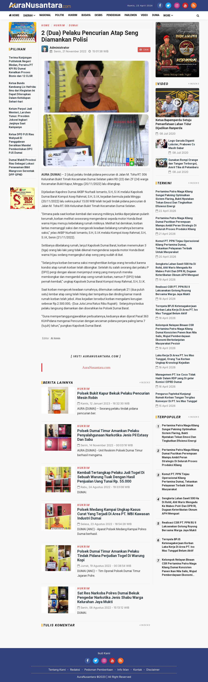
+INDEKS (144, 382)
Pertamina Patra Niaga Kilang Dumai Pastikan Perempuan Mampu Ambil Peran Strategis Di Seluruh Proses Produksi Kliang (180, 457)
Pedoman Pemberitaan (98, 669)
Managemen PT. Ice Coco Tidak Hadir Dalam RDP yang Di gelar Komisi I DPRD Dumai (175, 378)
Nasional (45, 15)
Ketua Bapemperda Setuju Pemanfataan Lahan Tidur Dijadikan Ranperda (173, 124)
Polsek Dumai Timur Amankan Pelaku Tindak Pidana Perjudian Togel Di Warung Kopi (110, 555)
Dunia (155, 15)
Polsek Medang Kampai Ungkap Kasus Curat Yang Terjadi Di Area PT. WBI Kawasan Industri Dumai (113, 513)
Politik (59, 15)
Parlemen (131, 15)
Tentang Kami (57, 669)
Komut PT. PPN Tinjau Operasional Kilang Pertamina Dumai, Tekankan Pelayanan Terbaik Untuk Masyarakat (179, 482)
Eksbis (98, 15)
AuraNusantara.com (96, 367)
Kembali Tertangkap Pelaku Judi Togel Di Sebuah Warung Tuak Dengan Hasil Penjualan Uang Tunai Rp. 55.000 (110, 476)
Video (144, 15)
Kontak (137, 669)
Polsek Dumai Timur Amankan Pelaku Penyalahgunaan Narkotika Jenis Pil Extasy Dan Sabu (112, 435)
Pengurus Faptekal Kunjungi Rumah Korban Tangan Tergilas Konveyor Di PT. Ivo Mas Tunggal (176, 397)
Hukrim (72, 15)
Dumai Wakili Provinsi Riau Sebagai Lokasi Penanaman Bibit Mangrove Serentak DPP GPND (22, 167)
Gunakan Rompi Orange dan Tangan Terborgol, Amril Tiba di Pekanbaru (183, 163)
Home (14, 15)
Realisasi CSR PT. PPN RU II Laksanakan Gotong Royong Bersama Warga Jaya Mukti (173, 290)
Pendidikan (113, 15)
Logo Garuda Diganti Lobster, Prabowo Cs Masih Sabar (181, 144)
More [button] (166, 15)
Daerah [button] (28, 15)
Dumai (73, 25)
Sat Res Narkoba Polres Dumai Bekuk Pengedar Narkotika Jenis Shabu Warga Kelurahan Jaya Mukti (110, 597)
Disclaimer (153, 669)
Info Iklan (123, 669)
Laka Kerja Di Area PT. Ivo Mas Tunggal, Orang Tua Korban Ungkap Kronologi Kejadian (175, 359)
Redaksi (75, 669)
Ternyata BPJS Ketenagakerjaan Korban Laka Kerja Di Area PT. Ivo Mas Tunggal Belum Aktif (177, 309)
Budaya (85, 15)
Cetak (144, 49)
